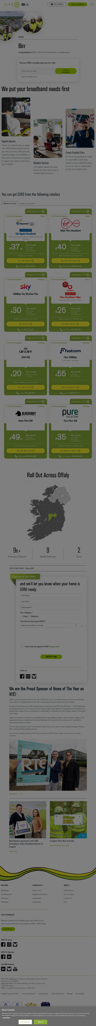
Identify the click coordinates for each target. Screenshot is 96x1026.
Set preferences (25, 1022)
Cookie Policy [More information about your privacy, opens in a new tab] (6, 1018)
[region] (48, 1016)
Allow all (40, 1022)
